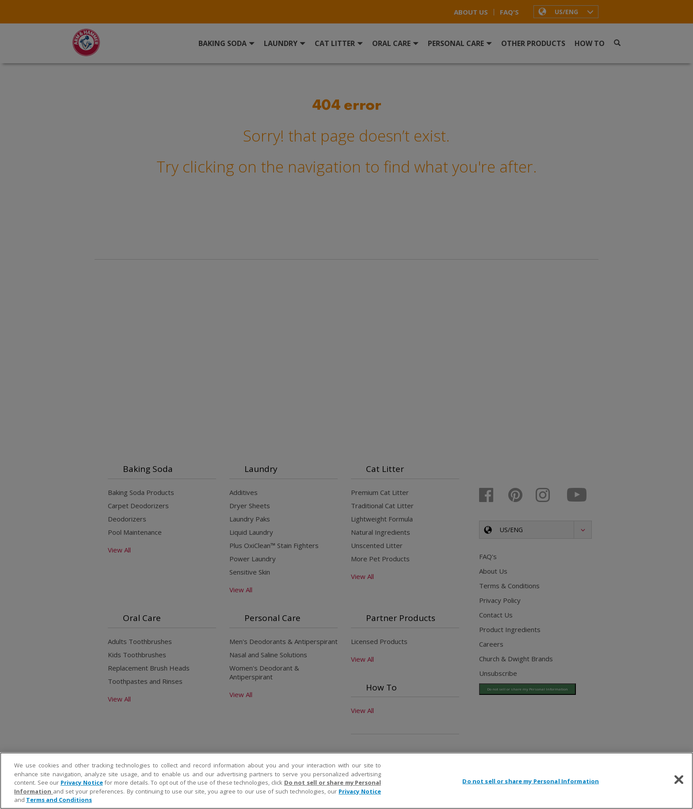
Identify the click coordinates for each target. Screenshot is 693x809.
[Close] (679, 780)
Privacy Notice (82, 782)
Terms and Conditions (59, 800)
